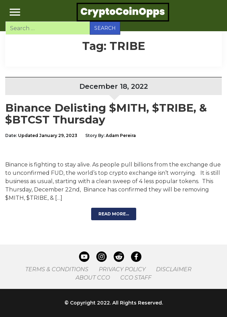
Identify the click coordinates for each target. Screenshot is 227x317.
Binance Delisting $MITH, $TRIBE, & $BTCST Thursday (106, 113)
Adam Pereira (121, 135)
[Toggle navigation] (15, 12)
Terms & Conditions (56, 269)
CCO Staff (135, 277)
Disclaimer (174, 269)
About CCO (93, 277)
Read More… (113, 213)
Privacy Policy (122, 269)
